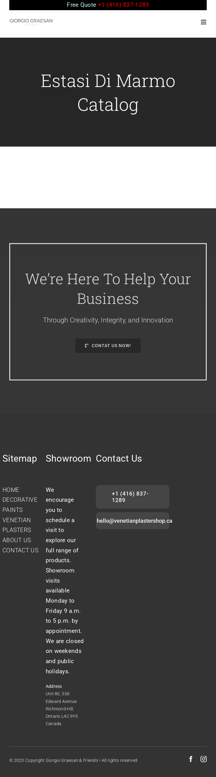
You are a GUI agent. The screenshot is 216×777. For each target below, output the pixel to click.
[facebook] (191, 759)
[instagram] (204, 759)
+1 (123, 4)
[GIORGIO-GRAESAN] (31, 21)
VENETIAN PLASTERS (16, 525)
